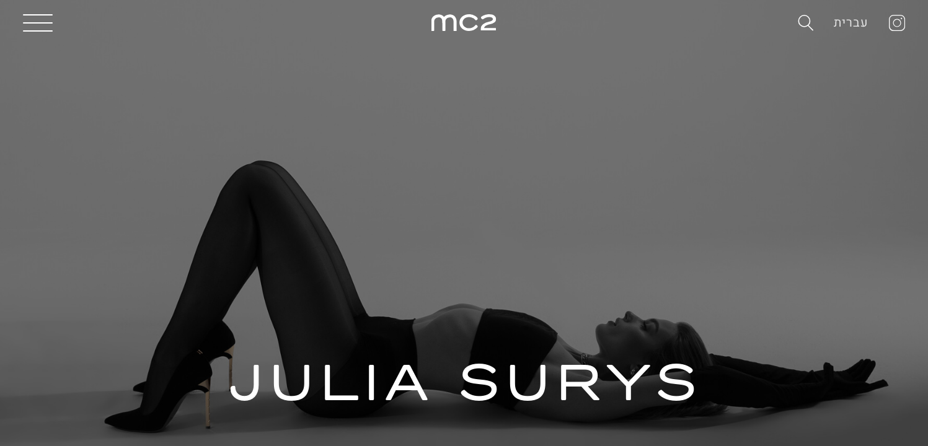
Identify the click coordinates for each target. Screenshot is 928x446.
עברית (851, 23)
